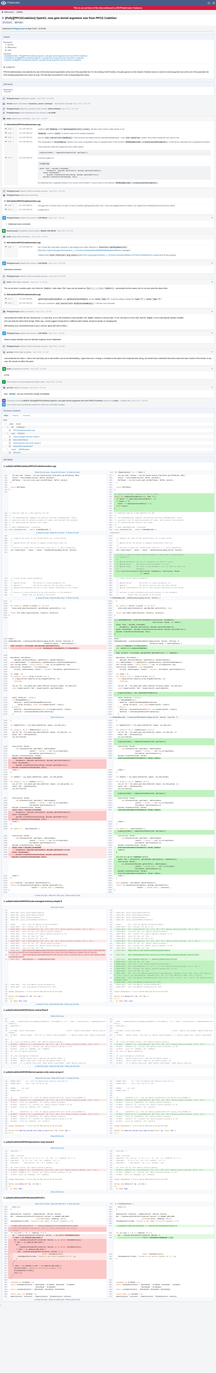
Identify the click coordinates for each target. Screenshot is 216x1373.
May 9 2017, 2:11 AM (57, 346)
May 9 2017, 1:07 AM (43, 312)
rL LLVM (7, 92)
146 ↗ (9, 299)
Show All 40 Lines (57, 1136)
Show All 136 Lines (58, 472)
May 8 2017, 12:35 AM (45, 99)
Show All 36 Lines (57, 717)
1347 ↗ (9, 158)
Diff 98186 (43, 263)
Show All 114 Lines (57, 533)
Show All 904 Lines (57, 598)
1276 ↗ (9, 142)
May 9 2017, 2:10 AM (56, 333)
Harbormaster (12, 231)
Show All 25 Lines (57, 1148)
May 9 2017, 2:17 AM (41, 352)
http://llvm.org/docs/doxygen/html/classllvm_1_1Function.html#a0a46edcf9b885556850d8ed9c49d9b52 (79, 250)
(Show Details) (54, 109)
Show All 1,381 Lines (56, 895)
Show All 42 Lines (58, 1078)
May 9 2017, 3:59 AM (139, 401)
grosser (11, 45)
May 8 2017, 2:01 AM (57, 191)
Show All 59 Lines (56, 1004)
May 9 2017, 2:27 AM (37, 388)
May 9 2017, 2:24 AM (38, 369)
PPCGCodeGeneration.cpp (24, 430)
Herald (9, 104)
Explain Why (126, 401)
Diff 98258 (43, 333)
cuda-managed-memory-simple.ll (26, 437)
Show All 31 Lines (57, 907)
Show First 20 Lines (42, 472)
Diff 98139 (43, 218)
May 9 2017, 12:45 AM (39, 282)
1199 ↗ (9, 137)
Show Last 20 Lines (73, 895)
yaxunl (41, 104)
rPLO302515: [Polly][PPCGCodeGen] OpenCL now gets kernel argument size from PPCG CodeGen (44, 58)
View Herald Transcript (63, 104)
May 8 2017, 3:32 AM (39, 237)
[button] (213, 3)
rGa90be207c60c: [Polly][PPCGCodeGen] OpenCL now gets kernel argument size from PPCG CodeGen (45, 56)
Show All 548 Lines (58, 1204)
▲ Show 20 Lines (42, 533)
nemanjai (48, 104)
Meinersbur (12, 47)
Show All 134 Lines (56, 1066)
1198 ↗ (9, 129)
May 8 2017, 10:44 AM (57, 276)
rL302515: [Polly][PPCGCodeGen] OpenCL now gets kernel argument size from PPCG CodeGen (42, 60)
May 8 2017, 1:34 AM (39, 119)
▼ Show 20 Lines (72, 472)
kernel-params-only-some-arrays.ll (26, 443)
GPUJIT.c (17, 453)
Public (20, 22)
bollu (9, 50)
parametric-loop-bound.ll (23, 446)
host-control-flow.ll (20, 440)
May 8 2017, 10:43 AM (57, 263)
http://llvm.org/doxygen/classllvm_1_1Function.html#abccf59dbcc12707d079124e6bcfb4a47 (115, 255)
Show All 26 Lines (57, 1016)
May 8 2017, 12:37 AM (70, 109)
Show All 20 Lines (57, 1192)
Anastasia (32, 104)
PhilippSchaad (18, 29)
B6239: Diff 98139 (48, 231)
